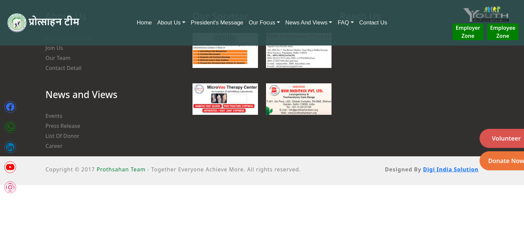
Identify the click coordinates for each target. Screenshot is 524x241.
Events (53, 115)
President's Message (217, 22)
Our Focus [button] (262, 22)
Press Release (62, 126)
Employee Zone (503, 31)
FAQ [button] (343, 22)
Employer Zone (468, 31)
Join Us (54, 48)
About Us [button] (169, 22)
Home (144, 22)
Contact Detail (63, 68)
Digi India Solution (451, 169)
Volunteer (506, 138)
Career (53, 146)
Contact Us (373, 22)
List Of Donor (62, 136)
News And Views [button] (306, 22)
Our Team (58, 58)
